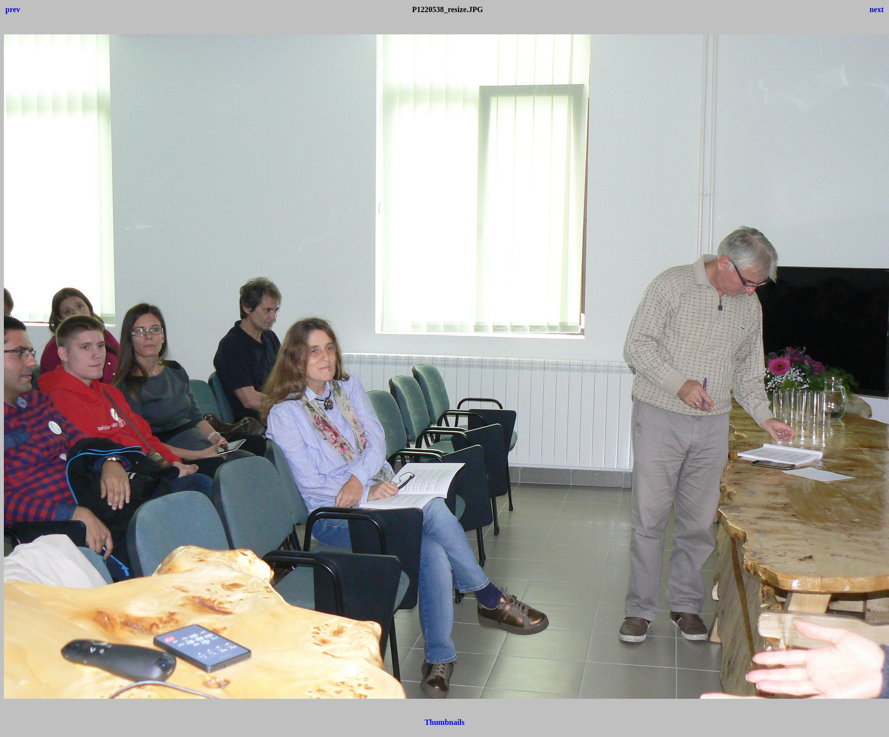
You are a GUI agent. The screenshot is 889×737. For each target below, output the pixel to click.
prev (12, 9)
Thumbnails (445, 722)
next (877, 9)
